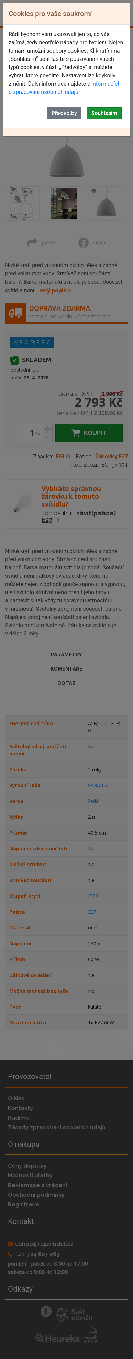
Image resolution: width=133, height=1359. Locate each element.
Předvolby (64, 113)
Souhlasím (104, 113)
